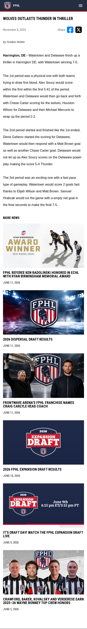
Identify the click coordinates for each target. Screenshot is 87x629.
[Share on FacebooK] (70, 30)
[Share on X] (78, 30)
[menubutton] (80, 5)
